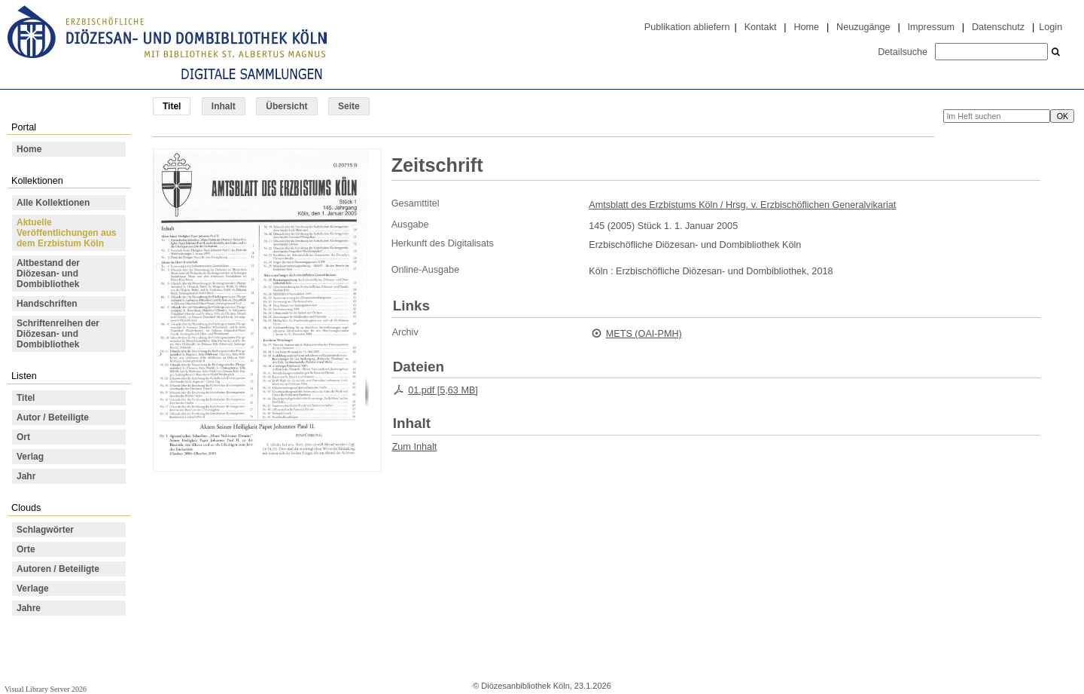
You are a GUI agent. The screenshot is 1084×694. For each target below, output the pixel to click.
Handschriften (47, 303)
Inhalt (224, 106)
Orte (26, 549)
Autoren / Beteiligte (58, 569)
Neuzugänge (863, 27)
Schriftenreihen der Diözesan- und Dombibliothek (58, 334)
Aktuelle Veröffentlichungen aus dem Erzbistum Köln (67, 233)
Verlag (30, 456)
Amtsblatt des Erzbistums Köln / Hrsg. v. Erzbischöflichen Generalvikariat (742, 205)
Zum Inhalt (414, 447)
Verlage (33, 588)
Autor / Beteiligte (53, 417)
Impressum (931, 27)
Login (1050, 27)
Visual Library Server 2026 (46, 689)
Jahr (26, 476)
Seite (349, 106)
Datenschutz (998, 27)
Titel (26, 398)
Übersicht (286, 106)
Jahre (29, 608)
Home (806, 27)
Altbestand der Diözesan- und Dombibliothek (48, 273)
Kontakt (760, 27)
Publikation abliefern (687, 27)
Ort (23, 437)
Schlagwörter (45, 529)
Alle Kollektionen (53, 202)
